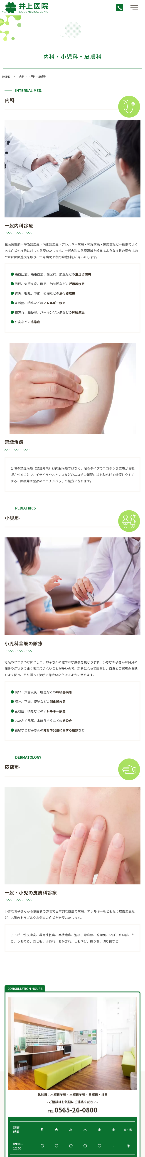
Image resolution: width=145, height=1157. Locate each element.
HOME (6, 76)
